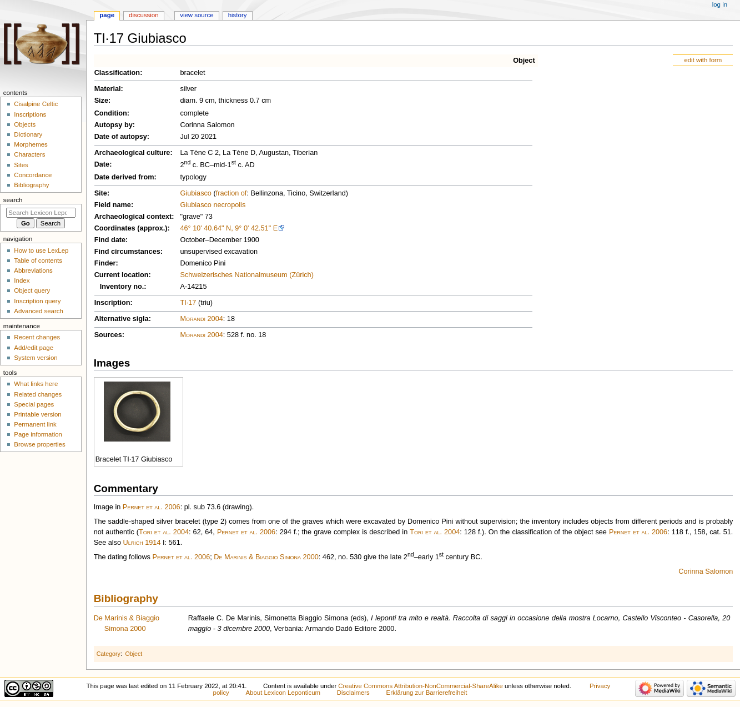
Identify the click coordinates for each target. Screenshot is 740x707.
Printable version (37, 414)
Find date (109, 240)
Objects (25, 124)
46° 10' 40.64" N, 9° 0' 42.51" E (229, 228)
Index (21, 280)
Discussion (143, 15)
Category (108, 653)
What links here (36, 383)
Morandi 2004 (201, 319)
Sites (21, 165)
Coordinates (114, 228)
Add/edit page (33, 347)
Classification (117, 73)
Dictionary (28, 134)
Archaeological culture (132, 153)
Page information (38, 434)
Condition (110, 113)
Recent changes (37, 337)
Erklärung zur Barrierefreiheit (426, 692)
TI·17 (188, 303)
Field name (112, 205)
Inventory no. (122, 286)
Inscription (112, 303)
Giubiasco (195, 193)
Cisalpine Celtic (36, 104)
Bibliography (126, 598)
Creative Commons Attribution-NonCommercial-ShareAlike (420, 686)
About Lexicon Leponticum (283, 692)
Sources (108, 335)
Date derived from (124, 177)
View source (196, 15)
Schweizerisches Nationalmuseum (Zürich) (246, 275)
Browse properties (39, 444)
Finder (105, 263)
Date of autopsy (120, 137)
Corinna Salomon (705, 571)
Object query (32, 290)
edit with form (703, 60)
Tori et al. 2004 (164, 532)
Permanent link (35, 424)
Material (107, 89)
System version (35, 357)
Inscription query (37, 301)
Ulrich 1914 (142, 542)
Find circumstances (127, 251)
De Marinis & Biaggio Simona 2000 (266, 557)
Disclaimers (353, 692)
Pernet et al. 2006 (151, 507)
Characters (29, 154)
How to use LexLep (41, 250)
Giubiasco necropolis (212, 205)
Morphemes (30, 144)
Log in (719, 4)
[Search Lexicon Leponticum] (40, 213)
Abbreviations (33, 270)
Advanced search (38, 311)
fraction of (231, 193)
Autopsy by (113, 125)
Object (524, 60)
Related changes (38, 394)
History (237, 15)
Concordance (33, 175)
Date (102, 164)
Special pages (34, 404)
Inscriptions (30, 114)
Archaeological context (133, 216)
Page (106, 15)
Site (100, 193)
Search (13, 200)
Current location (121, 275)
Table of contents (38, 260)
